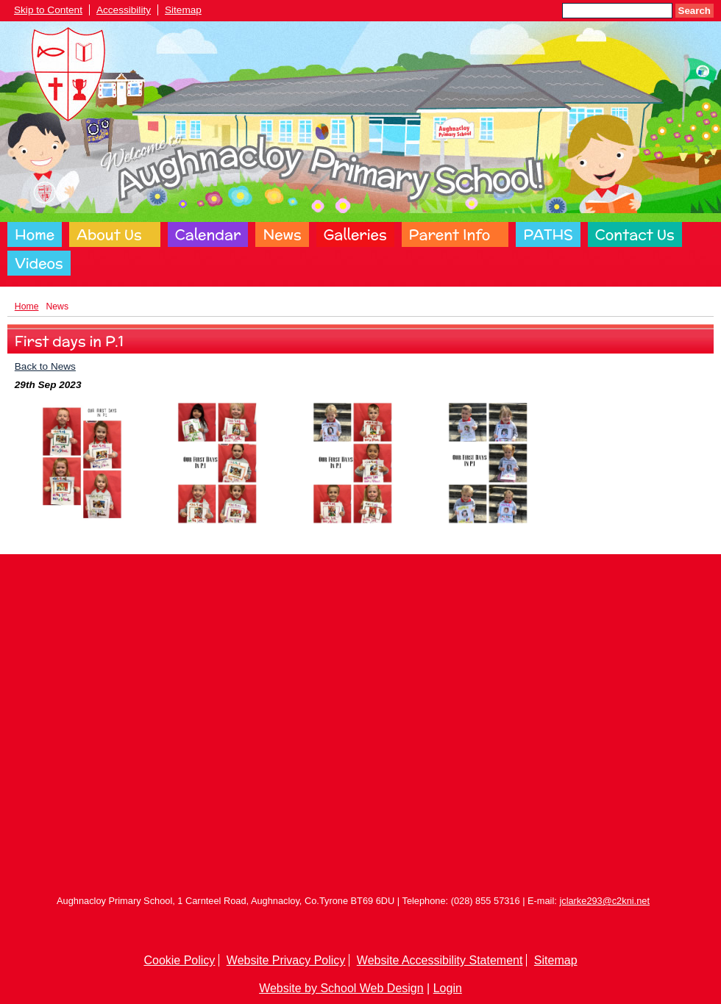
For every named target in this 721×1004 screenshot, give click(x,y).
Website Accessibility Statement (440, 960)
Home (34, 234)
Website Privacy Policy (286, 960)
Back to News (45, 366)
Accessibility (123, 9)
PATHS (547, 234)
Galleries (355, 234)
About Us (109, 234)
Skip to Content (48, 9)
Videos (39, 263)
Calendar (208, 234)
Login (447, 988)
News (282, 234)
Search (694, 10)
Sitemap (183, 9)
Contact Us (635, 234)
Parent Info (450, 234)
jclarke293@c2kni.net (604, 900)
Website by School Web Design (341, 988)
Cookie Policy (179, 960)
